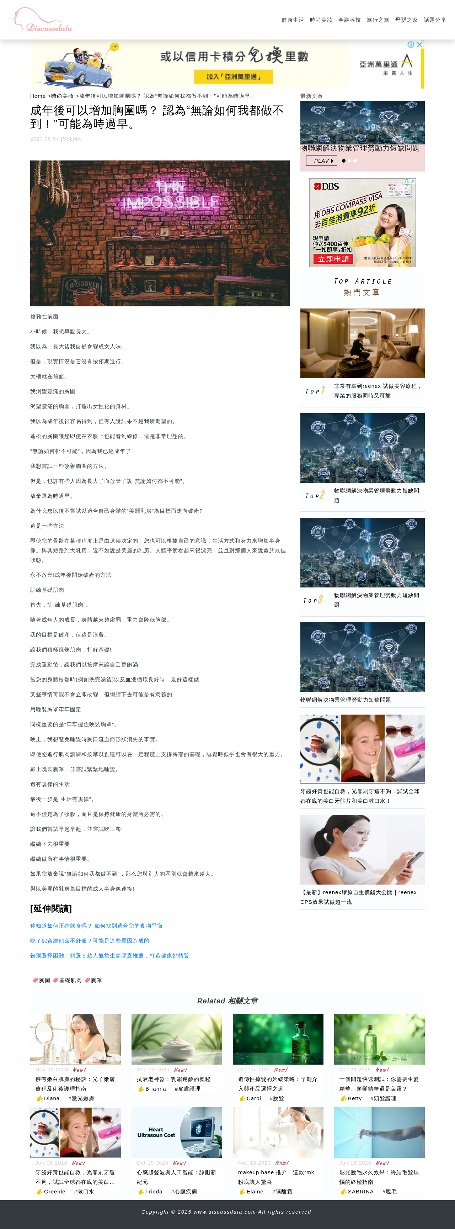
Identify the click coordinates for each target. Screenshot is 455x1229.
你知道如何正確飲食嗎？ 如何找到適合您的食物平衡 (96, 926)
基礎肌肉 (70, 980)
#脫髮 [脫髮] (277, 1098)
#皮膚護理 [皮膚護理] (188, 1089)
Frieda (154, 1191)
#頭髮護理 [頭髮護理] (383, 1098)
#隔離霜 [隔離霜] (282, 1191)
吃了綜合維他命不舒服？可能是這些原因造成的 (90, 941)
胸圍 (44, 980)
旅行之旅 (378, 20)
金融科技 (349, 20)
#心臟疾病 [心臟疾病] (184, 1191)
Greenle (54, 1191)
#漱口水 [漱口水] (84, 1191)
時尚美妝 (321, 20)
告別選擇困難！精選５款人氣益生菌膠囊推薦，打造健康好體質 (109, 956)
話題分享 (435, 20)
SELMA (72, 139)
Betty (355, 1098)
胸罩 (96, 980)
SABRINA (361, 1191)
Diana (52, 1098)
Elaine (255, 1191)
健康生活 (293, 20)
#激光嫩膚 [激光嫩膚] (81, 1098)
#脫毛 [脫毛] (389, 1191)
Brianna (155, 1089)
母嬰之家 (406, 20)
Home (38, 96)
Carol (254, 1098)
